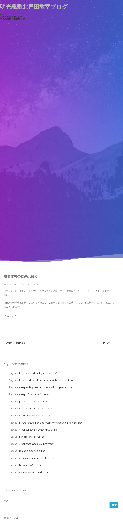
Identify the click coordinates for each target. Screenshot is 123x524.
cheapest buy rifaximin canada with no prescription (45, 387)
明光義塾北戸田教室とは (12, 19)
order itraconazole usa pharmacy (36, 444)
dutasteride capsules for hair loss (36, 472)
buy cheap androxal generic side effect (39, 373)
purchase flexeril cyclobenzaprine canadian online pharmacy (50, 422)
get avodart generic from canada (36, 408)
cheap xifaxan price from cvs (34, 394)
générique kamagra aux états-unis (36, 458)
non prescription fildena (31, 437)
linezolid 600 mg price (31, 465)
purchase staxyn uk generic (33, 401)
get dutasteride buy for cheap (34, 415)
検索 (6, 500)
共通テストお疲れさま (14, 343)
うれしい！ (108, 343)
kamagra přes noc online (32, 451)
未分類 (36, 284)
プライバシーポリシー (11, 16)
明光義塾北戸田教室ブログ (34, 6)
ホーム (3, 14)
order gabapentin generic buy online (38, 429)
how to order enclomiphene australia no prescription (46, 380)
